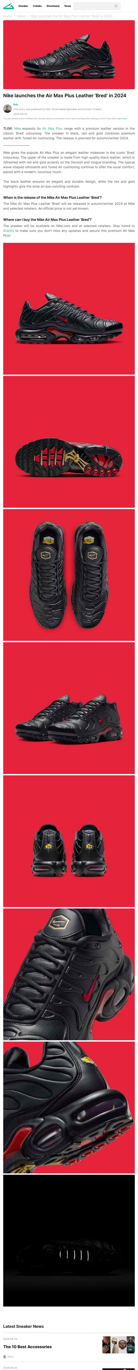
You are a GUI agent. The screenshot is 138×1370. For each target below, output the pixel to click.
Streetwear (53, 6)
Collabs (37, 6)
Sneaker (23, 6)
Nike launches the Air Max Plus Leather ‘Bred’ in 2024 (71, 16)
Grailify (8, 231)
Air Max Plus (52, 128)
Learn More (122, 118)
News (67, 6)
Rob (15, 104)
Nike (17, 128)
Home (7, 16)
